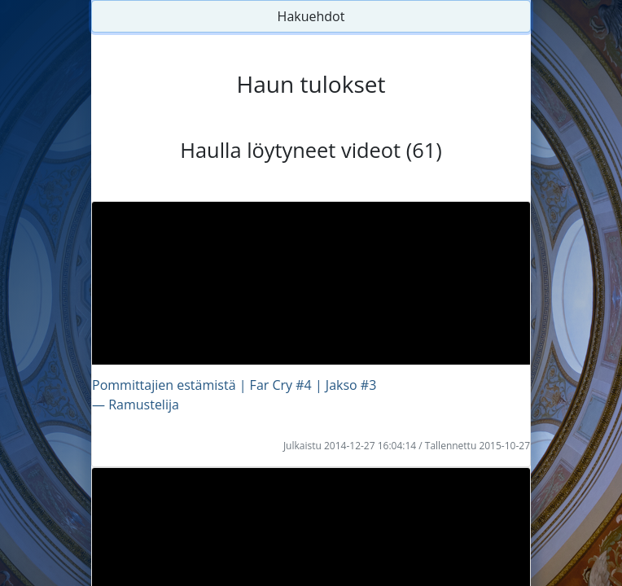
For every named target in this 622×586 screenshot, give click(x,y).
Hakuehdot (311, 16)
